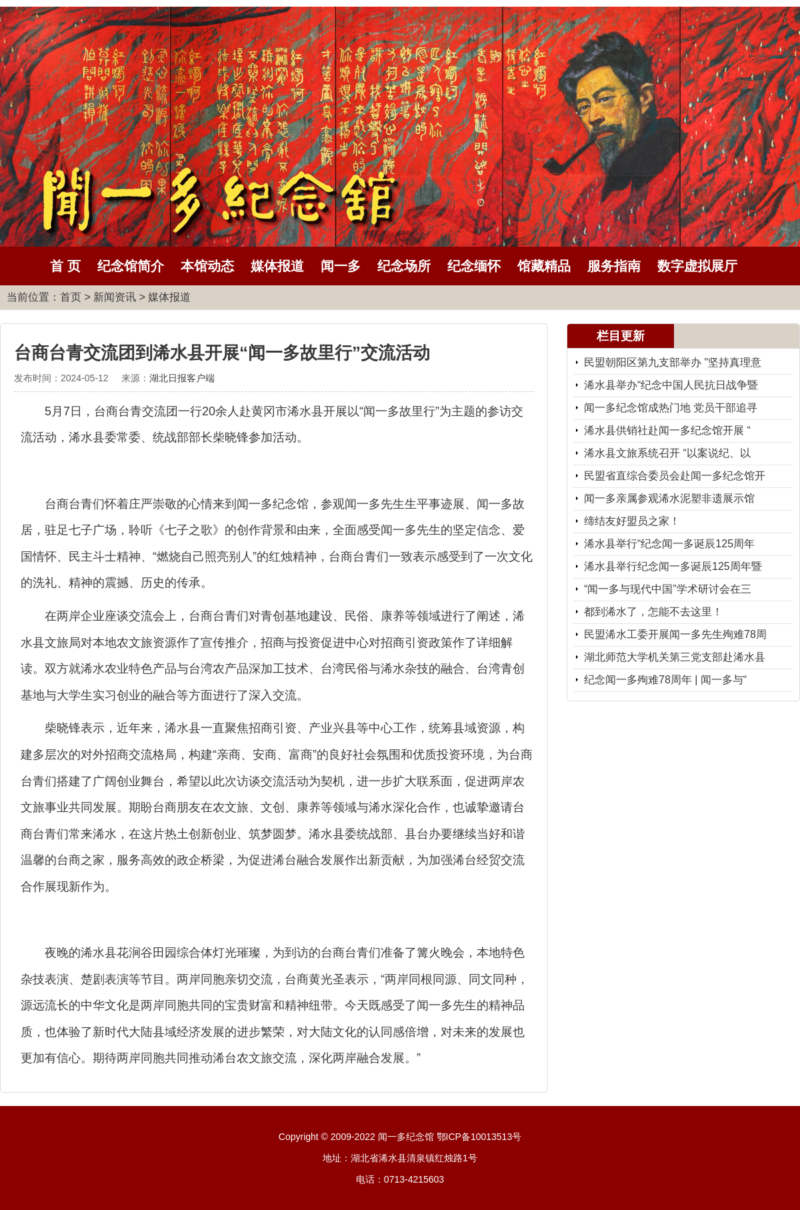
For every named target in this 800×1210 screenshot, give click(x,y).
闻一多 (341, 266)
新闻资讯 (114, 297)
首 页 (65, 266)
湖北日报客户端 (182, 378)
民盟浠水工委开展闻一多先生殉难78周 (675, 634)
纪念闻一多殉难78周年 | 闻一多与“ (665, 679)
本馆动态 (207, 266)
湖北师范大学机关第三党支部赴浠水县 (674, 657)
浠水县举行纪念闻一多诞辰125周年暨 (673, 566)
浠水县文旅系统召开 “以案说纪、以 (667, 453)
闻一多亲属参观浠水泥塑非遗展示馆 (669, 498)
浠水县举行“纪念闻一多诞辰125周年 (669, 543)
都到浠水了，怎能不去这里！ (653, 611)
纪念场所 (404, 266)
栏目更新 (621, 336)
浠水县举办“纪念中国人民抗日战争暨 (671, 385)
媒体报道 (277, 266)
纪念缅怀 (474, 266)
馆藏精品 (544, 266)
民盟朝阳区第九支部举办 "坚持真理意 (672, 362)
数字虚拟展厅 (697, 266)
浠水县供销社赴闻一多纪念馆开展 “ (667, 430)
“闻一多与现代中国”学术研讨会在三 (667, 589)
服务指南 (614, 266)
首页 (70, 297)
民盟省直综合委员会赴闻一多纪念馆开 (674, 475)
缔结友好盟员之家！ (632, 521)
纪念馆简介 (130, 266)
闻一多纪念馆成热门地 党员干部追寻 (670, 407)
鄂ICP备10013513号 (479, 1136)
